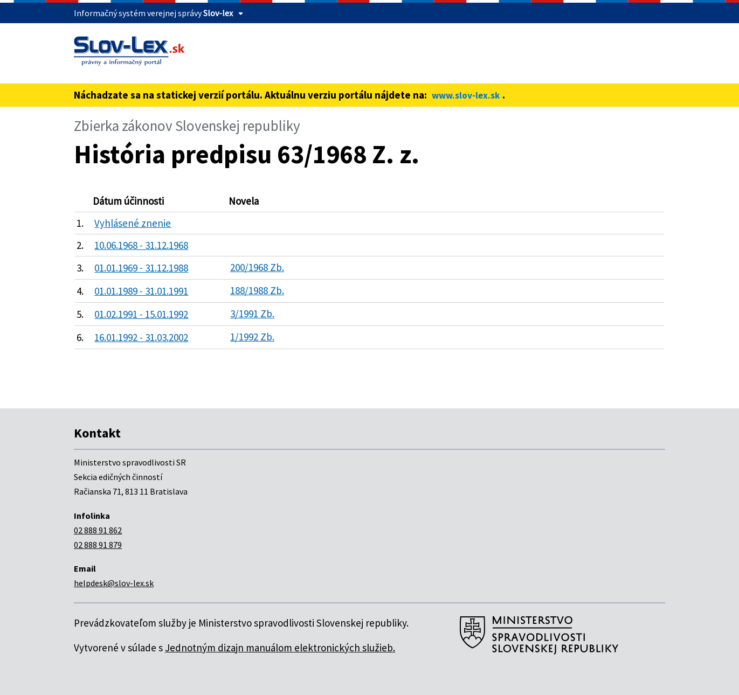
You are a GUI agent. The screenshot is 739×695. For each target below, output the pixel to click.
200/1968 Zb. (257, 267)
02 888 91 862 (98, 530)
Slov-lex (218, 13)
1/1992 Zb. (252, 336)
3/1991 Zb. (252, 313)
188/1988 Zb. (257, 290)
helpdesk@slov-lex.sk (114, 583)
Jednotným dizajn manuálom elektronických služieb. (280, 647)
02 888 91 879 (98, 544)
